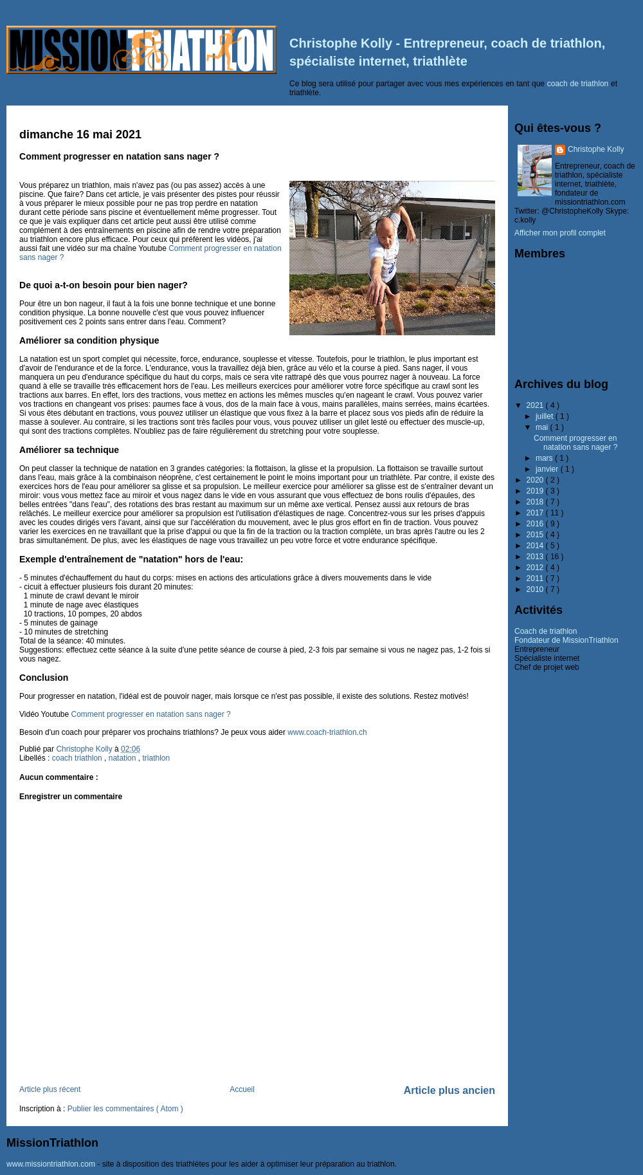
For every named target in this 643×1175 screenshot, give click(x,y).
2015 (536, 534)
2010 (536, 589)
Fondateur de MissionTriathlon (566, 640)
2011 (536, 578)
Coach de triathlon (545, 631)
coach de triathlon (578, 83)
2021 (536, 405)
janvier (548, 469)
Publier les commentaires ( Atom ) (125, 1108)
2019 (536, 490)
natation (123, 758)
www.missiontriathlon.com (50, 1164)
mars (545, 458)
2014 (536, 545)
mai (543, 427)
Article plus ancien (449, 1090)
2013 (536, 556)
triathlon (156, 758)
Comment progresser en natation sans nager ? (151, 714)
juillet (546, 416)
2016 (536, 523)
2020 (536, 480)
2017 (536, 512)
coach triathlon (78, 758)
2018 (536, 501)
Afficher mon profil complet (560, 232)
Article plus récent (49, 1089)
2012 (536, 567)
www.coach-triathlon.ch (327, 732)
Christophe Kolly (596, 149)
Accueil (242, 1089)
